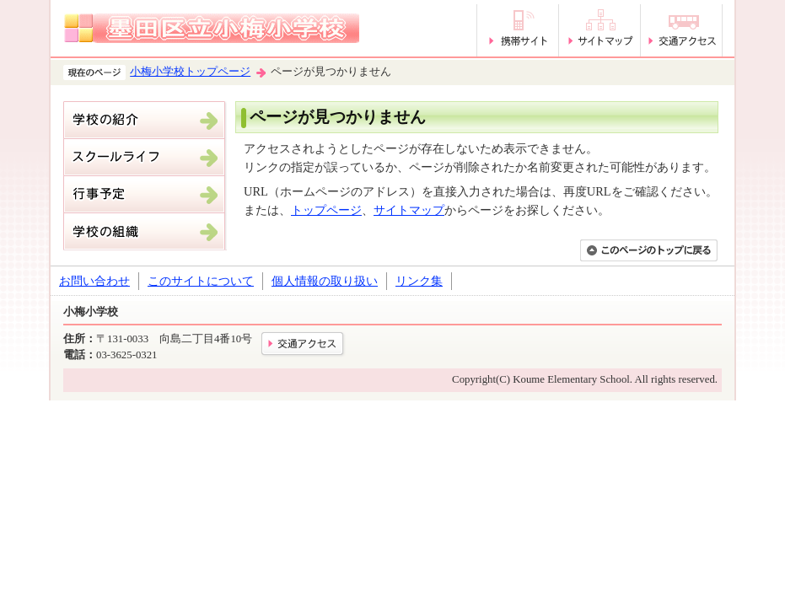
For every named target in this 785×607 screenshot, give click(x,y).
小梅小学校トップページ (190, 72)
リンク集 (419, 280)
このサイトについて (201, 280)
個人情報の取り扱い (325, 280)
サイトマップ (409, 210)
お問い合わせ (94, 280)
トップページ (326, 210)
